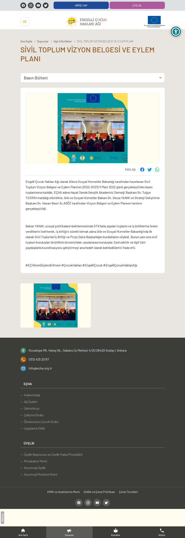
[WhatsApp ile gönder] (157, 169)
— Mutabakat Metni (33, 461)
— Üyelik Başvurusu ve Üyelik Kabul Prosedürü (51, 454)
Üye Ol (137, 5)
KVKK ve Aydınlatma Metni (63, 492)
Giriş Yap (81, 5)
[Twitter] (46, 5)
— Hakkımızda (30, 395)
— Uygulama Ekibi (32, 428)
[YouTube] (38, 5)
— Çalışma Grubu (32, 415)
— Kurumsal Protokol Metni (38, 474)
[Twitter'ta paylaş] (149, 169)
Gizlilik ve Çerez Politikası (99, 492)
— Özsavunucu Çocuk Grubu (39, 422)
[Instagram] (31, 5)
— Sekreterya (29, 408)
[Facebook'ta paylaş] (142, 169)
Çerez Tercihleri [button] (128, 492)
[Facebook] (23, 5)
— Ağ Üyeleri (28, 402)
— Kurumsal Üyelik (33, 468)
